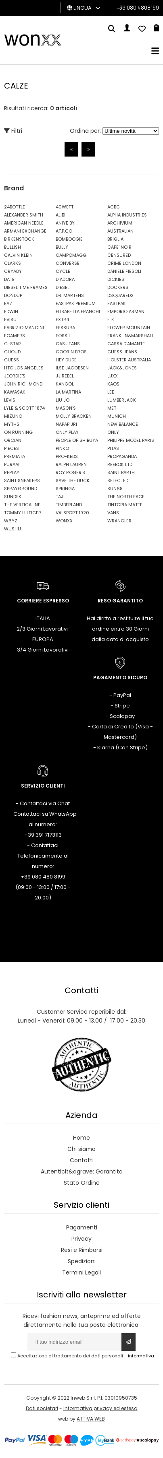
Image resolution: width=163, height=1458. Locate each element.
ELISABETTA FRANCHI (78, 311)
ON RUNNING (18, 432)
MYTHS (11, 424)
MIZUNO (13, 416)
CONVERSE (67, 263)
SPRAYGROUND (20, 488)
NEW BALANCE (122, 424)
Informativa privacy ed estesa (100, 1408)
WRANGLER (119, 521)
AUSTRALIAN (120, 231)
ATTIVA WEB (91, 1418)
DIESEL (62, 287)
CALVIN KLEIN (18, 255)
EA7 (8, 303)
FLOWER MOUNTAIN (128, 327)
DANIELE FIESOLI (124, 271)
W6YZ (10, 521)
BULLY (62, 247)
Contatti (82, 1160)
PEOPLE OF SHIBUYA (77, 440)
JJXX (112, 376)
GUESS (11, 360)
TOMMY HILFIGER (22, 512)
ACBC (113, 207)
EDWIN (11, 311)
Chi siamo (81, 1149)
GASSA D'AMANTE (126, 343)
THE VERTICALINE (22, 504)
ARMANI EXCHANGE (25, 231)
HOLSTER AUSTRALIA (129, 360)
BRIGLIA (115, 239)
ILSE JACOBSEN (72, 368)
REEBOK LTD (119, 464)
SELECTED (117, 480)
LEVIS (9, 400)
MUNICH (116, 416)
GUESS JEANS (122, 352)
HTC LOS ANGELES (24, 368)
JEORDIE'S (14, 376)
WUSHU (12, 529)
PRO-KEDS (67, 456)
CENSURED (119, 255)
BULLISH (12, 247)
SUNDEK (12, 496)
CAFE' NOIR (119, 247)
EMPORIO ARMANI (126, 311)
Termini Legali (81, 1272)
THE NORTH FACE (125, 496)
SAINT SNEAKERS (22, 480)
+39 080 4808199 (138, 7)
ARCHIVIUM (119, 223)
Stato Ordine (82, 1183)
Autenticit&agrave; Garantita (82, 1171)
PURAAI (11, 464)
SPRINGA (65, 488)
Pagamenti (81, 1227)
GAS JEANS (68, 343)
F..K (110, 319)
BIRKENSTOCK (19, 239)
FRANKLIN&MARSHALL (130, 335)
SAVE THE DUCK (73, 480)
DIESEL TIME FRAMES (26, 287)
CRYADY (13, 271)
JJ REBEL (65, 376)
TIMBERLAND (69, 504)
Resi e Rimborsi (81, 1250)
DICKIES (115, 279)
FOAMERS (14, 335)
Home (81, 1138)
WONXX (64, 521)
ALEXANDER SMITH (23, 215)
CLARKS (12, 263)
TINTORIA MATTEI (125, 504)
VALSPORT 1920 (72, 512)
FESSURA (65, 327)
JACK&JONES (122, 368)
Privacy (81, 1239)
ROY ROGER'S (70, 472)
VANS (113, 512)
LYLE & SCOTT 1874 (24, 408)
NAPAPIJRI (66, 424)
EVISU (10, 319)
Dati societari (42, 1408)
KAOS (113, 384)
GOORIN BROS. (72, 352)
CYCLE (63, 271)
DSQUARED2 (120, 295)
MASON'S (66, 408)
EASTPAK (116, 303)
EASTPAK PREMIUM (76, 303)
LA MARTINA (68, 392)
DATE (9, 279)
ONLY (113, 432)
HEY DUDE (66, 360)
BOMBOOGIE (69, 239)
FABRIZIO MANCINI (24, 327)
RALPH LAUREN (71, 464)
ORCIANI (13, 440)
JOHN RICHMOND (23, 384)
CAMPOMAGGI (72, 255)
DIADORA (65, 279)
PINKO (62, 448)
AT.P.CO (64, 231)
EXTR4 (62, 319)
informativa (141, 1356)
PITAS (113, 448)
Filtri (13, 131)
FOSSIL (63, 335)
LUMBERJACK (121, 400)
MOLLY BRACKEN (74, 416)
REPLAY (11, 472)
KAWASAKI (15, 392)
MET (111, 408)
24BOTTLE (14, 207)
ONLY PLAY (67, 432)
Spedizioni (82, 1261)
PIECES (11, 448)
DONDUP (13, 295)
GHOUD (12, 352)
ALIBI (60, 215)
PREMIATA (14, 456)
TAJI (60, 496)
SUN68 (115, 488)
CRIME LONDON (124, 263)
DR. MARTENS (70, 295)
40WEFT (64, 207)
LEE (110, 392)
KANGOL (65, 384)
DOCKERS (117, 287)
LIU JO (62, 400)
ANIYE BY (65, 223)
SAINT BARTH (121, 472)
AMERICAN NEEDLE (24, 223)
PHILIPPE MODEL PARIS (130, 440)
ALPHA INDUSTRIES (127, 215)
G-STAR (12, 343)
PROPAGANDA (122, 456)
